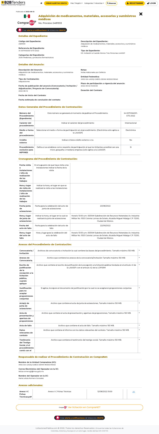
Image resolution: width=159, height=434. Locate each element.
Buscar (111, 3)
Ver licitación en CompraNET (79, 407)
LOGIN (151, 3)
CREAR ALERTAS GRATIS (56, 3)
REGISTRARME (135, 3)
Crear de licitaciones (41, 30)
